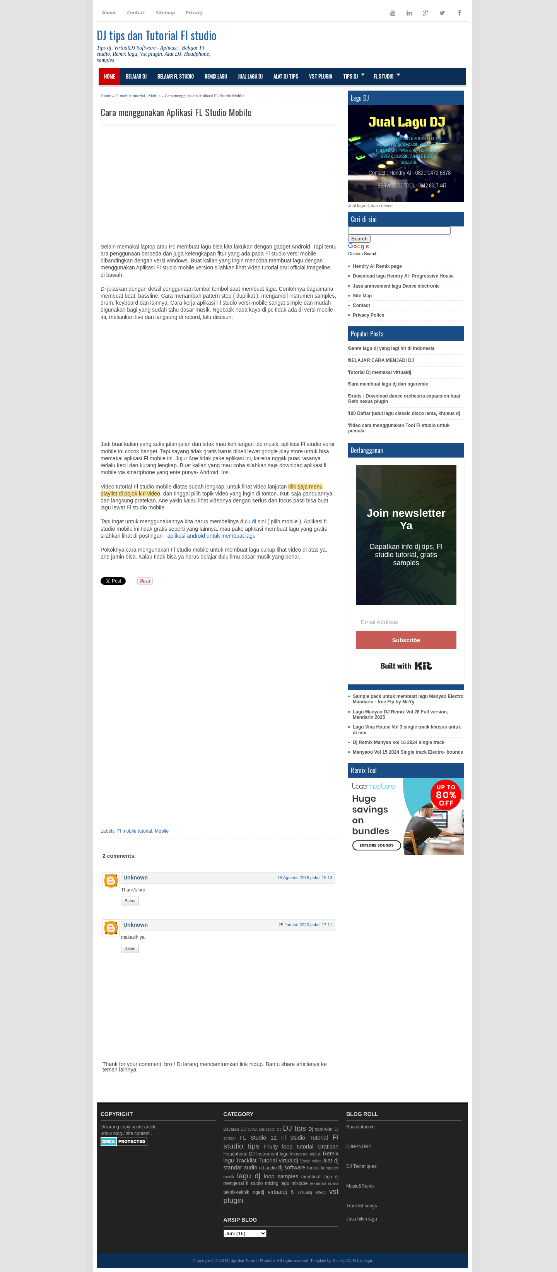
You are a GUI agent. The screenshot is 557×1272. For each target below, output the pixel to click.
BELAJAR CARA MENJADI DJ (381, 360)
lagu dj (248, 1176)
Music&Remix (360, 1186)
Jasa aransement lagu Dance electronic (396, 286)
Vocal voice (311, 1161)
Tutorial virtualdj (278, 1160)
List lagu (364, 1260)
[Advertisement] (219, 183)
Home (109, 76)
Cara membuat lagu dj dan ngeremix (388, 384)
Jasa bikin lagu (361, 1219)
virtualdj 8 (281, 1192)
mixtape (299, 1183)
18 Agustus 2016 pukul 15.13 (304, 877)
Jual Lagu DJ (250, 76)
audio (250, 1167)
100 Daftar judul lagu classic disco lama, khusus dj (404, 413)
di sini (259, 521)
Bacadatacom (360, 1127)
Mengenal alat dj (305, 1154)
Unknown (135, 877)
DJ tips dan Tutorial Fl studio (157, 35)
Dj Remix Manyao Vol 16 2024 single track (398, 742)
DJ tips (294, 1128)
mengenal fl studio (243, 1183)
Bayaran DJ (235, 1129)
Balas (130, 900)
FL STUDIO (383, 76)
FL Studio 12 (258, 1138)
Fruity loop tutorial (289, 1146)
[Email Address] (406, 622)
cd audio (268, 1168)
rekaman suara (324, 1183)
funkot (313, 1168)
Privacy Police (368, 315)
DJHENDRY (358, 1146)
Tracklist (246, 1160)
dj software (291, 1167)
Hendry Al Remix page (377, 266)
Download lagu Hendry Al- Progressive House (403, 276)
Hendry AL (341, 1260)
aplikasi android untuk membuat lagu (211, 536)
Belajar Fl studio (175, 76)
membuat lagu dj (319, 1176)
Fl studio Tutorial (304, 1138)
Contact (136, 12)
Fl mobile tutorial (130, 95)
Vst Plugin (320, 76)
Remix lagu (216, 76)
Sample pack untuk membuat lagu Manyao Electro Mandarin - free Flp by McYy (408, 699)
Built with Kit (406, 666)
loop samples (281, 1176)
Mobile (154, 95)
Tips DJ (350, 76)
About (109, 12)
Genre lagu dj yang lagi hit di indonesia (391, 348)
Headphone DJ (239, 1154)
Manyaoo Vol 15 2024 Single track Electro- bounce (408, 752)
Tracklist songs (361, 1206)
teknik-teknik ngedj (244, 1192)
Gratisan (328, 1146)
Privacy (194, 12)
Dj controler (321, 1129)
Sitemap (165, 12)
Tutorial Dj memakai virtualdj (379, 372)
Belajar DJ (136, 76)
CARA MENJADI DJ (265, 1129)
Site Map (362, 295)
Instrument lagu (272, 1154)
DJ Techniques (361, 1166)
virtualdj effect (311, 1192)
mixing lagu (277, 1183)
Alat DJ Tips (285, 76)
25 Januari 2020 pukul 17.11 (305, 924)
